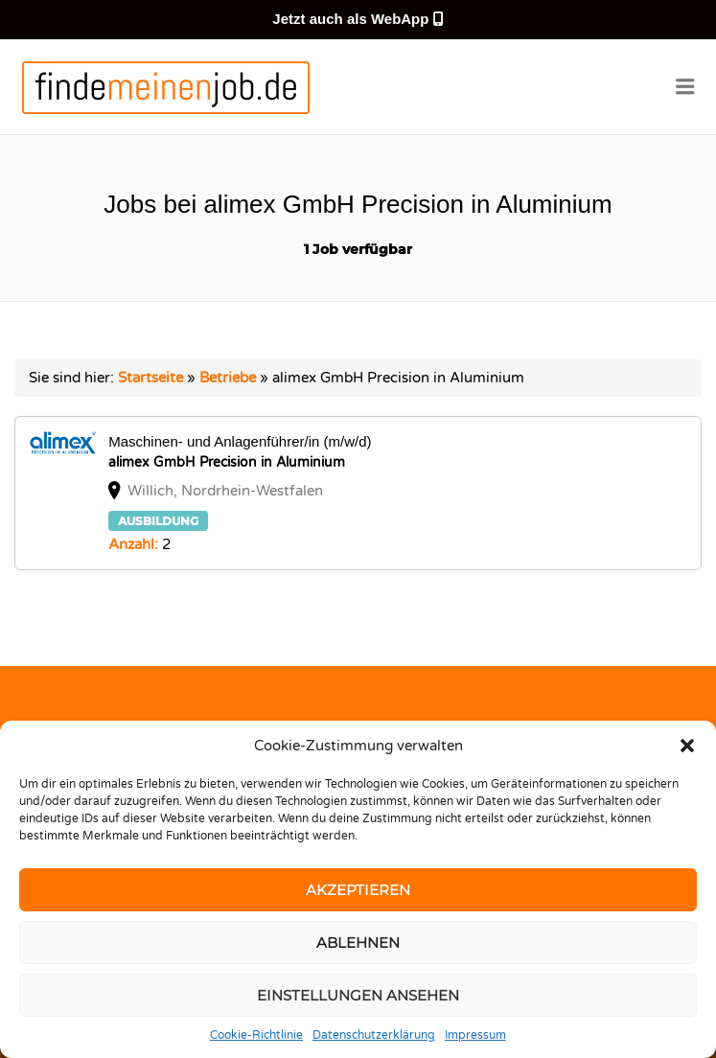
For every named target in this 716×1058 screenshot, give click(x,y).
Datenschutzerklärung (373, 1035)
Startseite (150, 377)
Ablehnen (358, 942)
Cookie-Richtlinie (256, 1035)
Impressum (475, 1035)
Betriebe (227, 377)
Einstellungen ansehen (358, 995)
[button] (687, 745)
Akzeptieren (358, 890)
